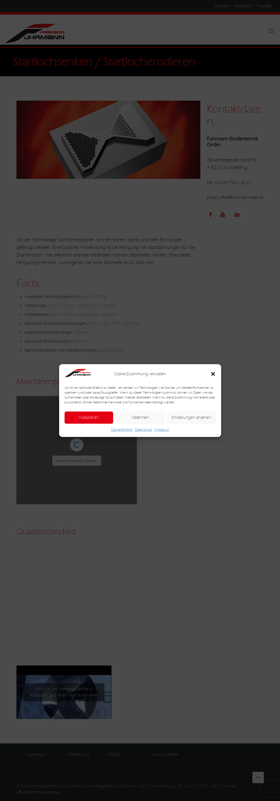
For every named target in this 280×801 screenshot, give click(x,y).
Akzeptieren (89, 417)
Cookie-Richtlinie (121, 429)
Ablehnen (140, 417)
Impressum (161, 429)
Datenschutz (143, 429)
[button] (213, 374)
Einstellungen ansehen (191, 417)
